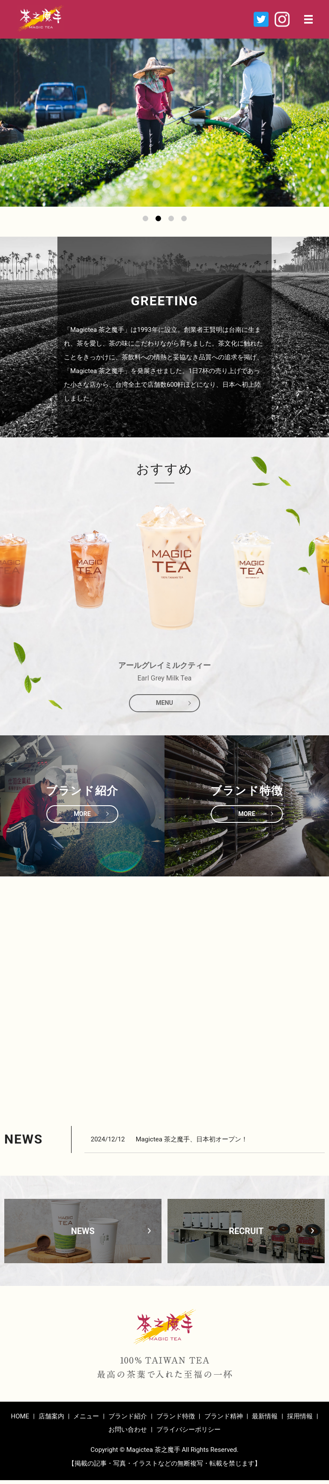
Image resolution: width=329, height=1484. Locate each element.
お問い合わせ (127, 1434)
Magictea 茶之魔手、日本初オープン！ (192, 1143)
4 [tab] (184, 218)
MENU (164, 705)
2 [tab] (158, 218)
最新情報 (265, 1420)
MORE (82, 817)
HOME (20, 1420)
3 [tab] (171, 218)
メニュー (86, 1420)
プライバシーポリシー (188, 1434)
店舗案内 (51, 1420)
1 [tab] (145, 218)
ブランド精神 (223, 1420)
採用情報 (300, 1420)
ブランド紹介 (127, 1420)
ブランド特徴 (175, 1420)
